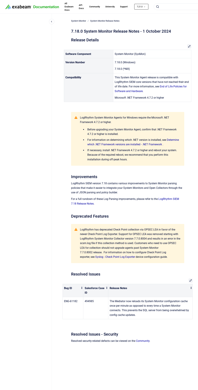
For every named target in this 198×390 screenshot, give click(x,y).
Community (94, 6)
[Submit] (157, 6)
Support (124, 6)
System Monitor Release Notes (105, 21)
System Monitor (78, 21)
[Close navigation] (51, 21)
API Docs (81, 7)
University (110, 6)
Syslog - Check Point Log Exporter (115, 256)
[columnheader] (73, 290)
